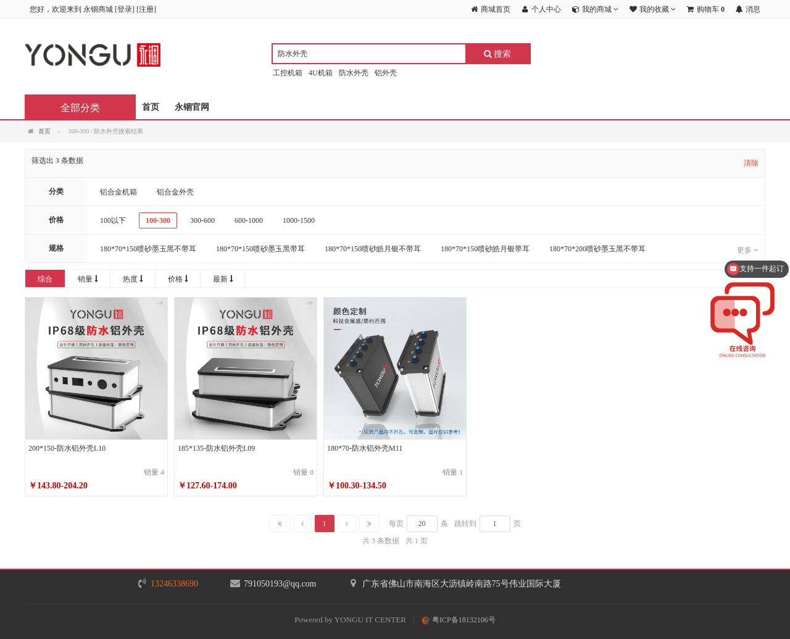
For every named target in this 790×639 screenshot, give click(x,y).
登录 (124, 9)
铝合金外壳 (175, 192)
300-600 (202, 220)
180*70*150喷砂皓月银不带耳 (373, 248)
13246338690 (174, 583)
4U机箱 (321, 73)
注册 (146, 9)
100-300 (158, 220)
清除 (751, 163)
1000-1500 (299, 220)
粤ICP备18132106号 (459, 620)
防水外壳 (353, 73)
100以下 (113, 220)
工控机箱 (287, 73)
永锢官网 (192, 107)
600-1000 (249, 220)
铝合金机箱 (118, 192)
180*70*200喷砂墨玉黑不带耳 (597, 248)
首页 (150, 107)
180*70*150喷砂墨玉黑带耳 (260, 248)
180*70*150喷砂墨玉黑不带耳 (148, 248)
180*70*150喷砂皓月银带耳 (485, 248)
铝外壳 (386, 73)
